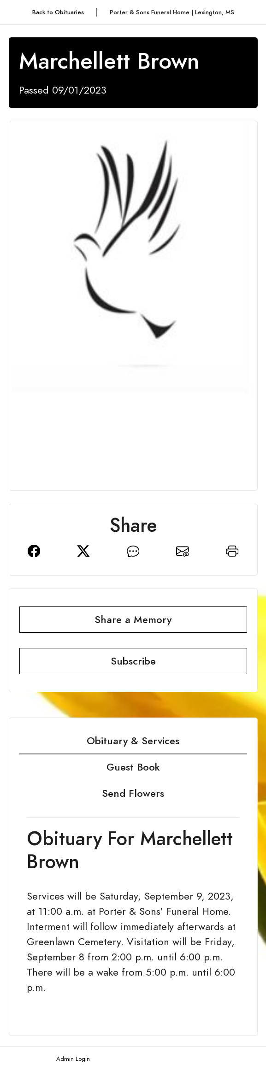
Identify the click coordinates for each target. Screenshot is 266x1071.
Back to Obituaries (58, 12)
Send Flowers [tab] (133, 793)
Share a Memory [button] (133, 619)
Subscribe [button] (133, 661)
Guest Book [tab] (133, 767)
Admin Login (73, 1058)
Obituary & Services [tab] (133, 741)
